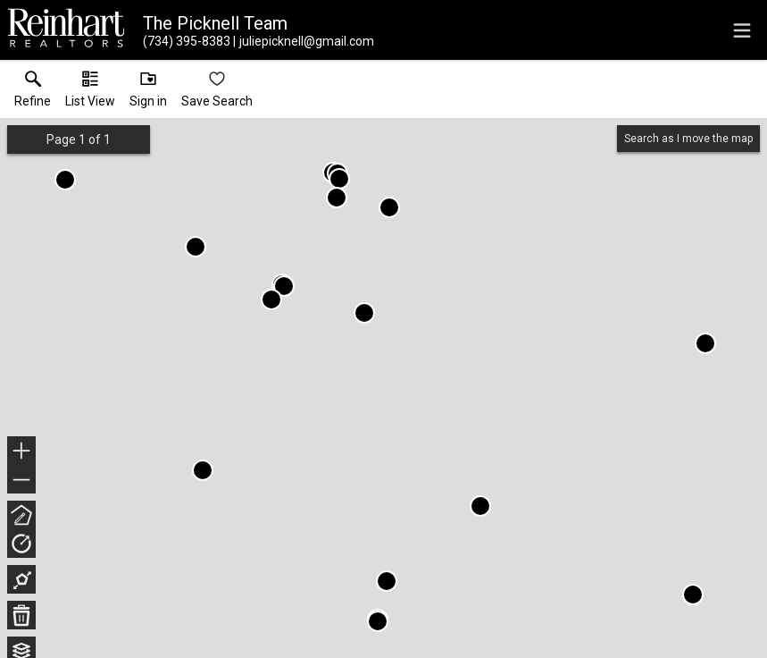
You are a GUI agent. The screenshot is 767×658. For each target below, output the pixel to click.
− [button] (21, 480)
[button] (90, 93)
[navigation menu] (742, 30)
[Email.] (303, 41)
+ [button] (22, 452)
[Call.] (186, 41)
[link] (32, 93)
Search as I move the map (688, 138)
